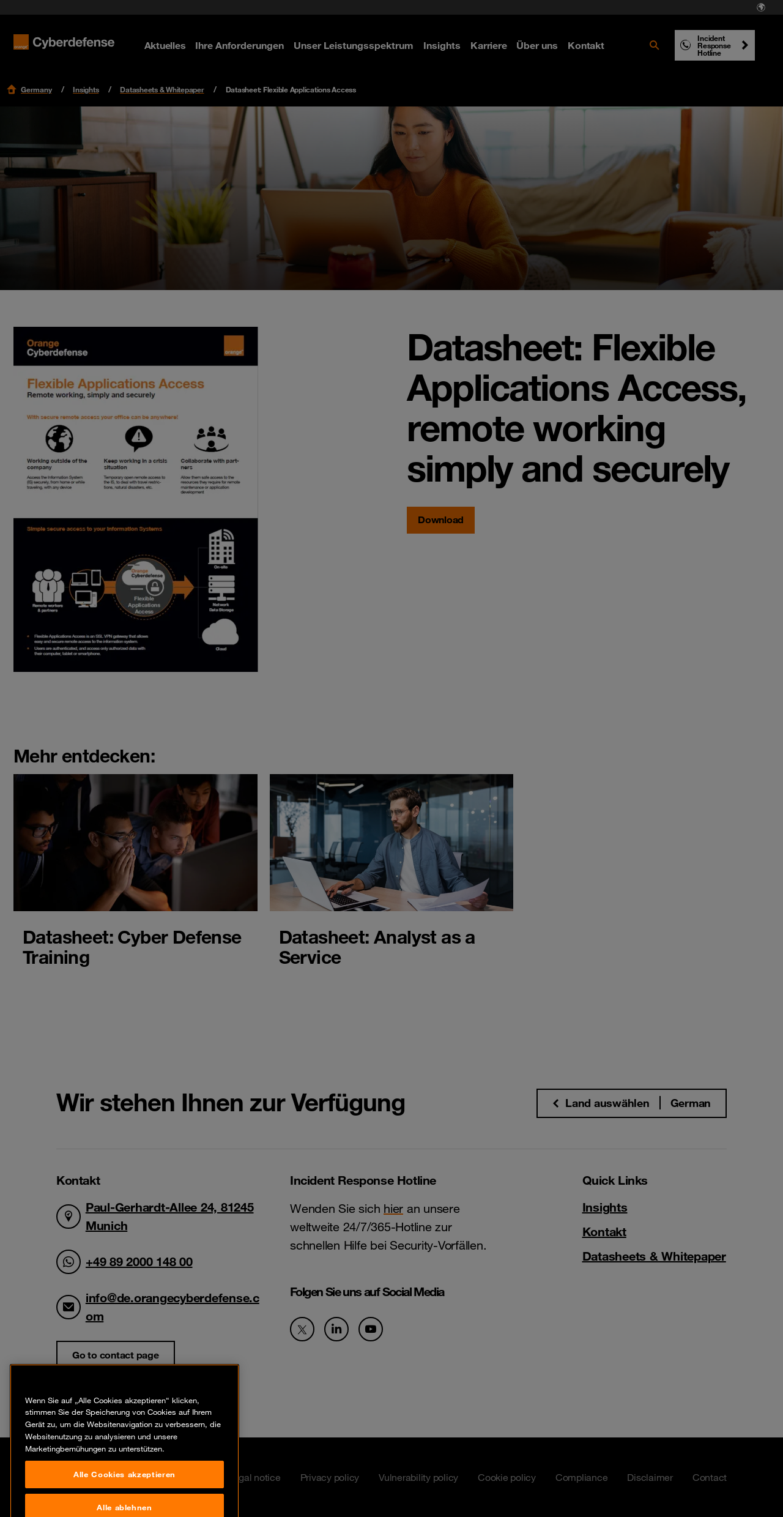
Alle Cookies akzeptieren (124, 1493)
